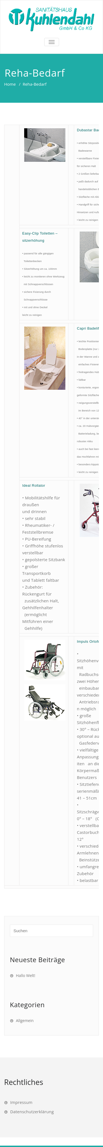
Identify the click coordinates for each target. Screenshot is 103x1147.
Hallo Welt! (25, 975)
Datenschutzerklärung (32, 1111)
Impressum (21, 1102)
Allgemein (25, 1020)
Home (10, 84)
